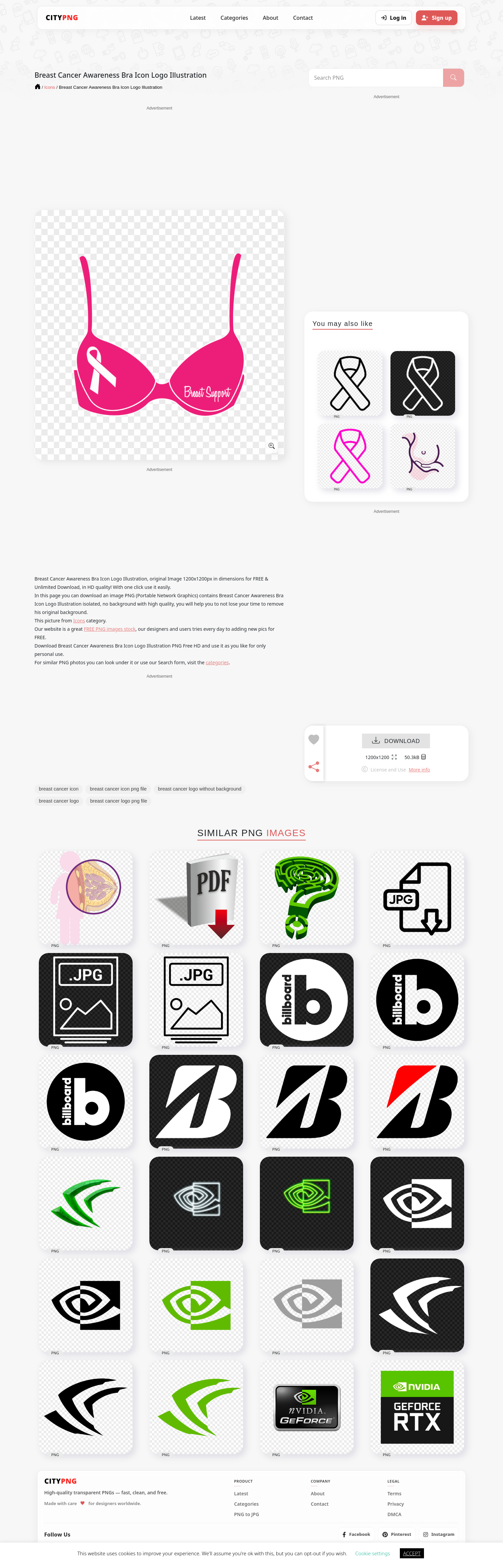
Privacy (395, 1504)
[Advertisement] (159, 158)
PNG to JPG (246, 1514)
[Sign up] (436, 17)
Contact (303, 17)
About (270, 17)
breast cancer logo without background (199, 789)
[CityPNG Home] (62, 17)
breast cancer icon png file (118, 789)
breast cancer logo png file (118, 801)
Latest (198, 17)
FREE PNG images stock (109, 629)
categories (217, 662)
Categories (234, 17)
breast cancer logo (59, 801)
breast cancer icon (58, 789)
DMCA (394, 1514)
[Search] (453, 78)
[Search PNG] (376, 78)
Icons (79, 620)
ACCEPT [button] (412, 1553)
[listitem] (356, 1534)
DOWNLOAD (396, 741)
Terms (394, 1494)
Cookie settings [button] (372, 1553)
